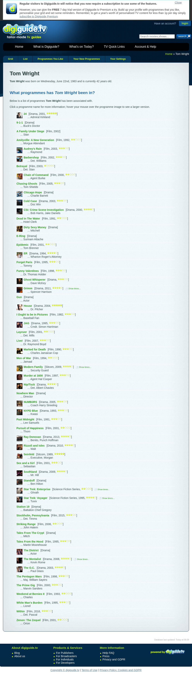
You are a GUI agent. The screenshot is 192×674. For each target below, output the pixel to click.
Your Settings (118, 59)
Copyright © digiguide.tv (65, 670)
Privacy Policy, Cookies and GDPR (120, 670)
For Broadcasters (66, 656)
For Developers (65, 662)
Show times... (73, 288)
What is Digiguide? (46, 46)
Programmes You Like (50, 59)
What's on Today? (81, 46)
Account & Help (145, 46)
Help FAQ (108, 652)
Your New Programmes (86, 59)
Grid (10, 59)
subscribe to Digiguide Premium (39, 16)
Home (19, 46)
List (25, 59)
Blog (17, 652)
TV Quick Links (114, 46)
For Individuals (65, 659)
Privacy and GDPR (113, 659)
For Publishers (64, 652)
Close (178, 2)
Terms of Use (89, 670)
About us (19, 656)
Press (105, 656)
